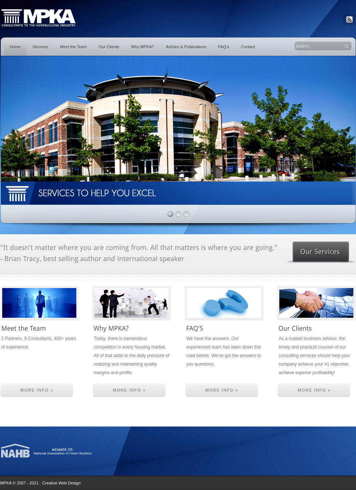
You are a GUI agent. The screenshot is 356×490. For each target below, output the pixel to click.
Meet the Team (73, 47)
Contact (248, 47)
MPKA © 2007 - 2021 (19, 483)
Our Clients (109, 47)
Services (40, 47)
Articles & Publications (186, 47)
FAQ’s (223, 47)
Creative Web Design (61, 483)
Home (15, 47)
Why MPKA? (142, 47)
